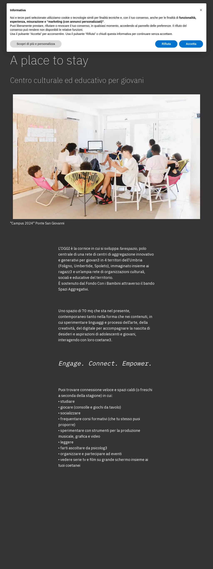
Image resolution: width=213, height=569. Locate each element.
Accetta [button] (191, 557)
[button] (201, 524)
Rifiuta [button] (166, 557)
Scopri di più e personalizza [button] (36, 557)
